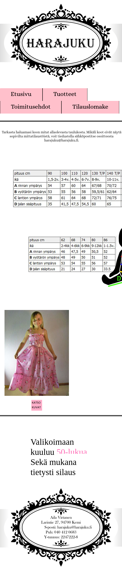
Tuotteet (65, 94)
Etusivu (21, 94)
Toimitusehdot (30, 106)
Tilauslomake (90, 106)
